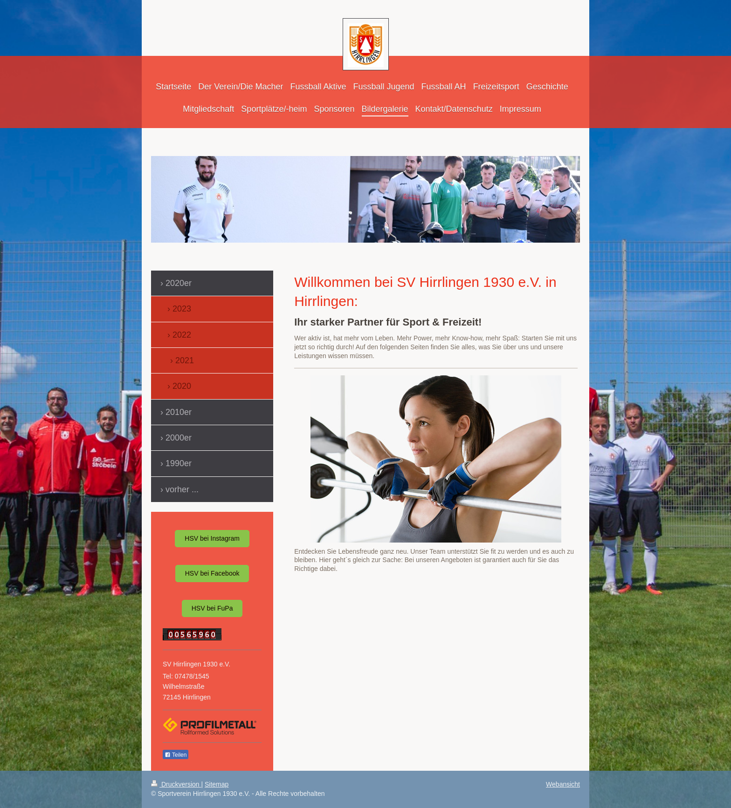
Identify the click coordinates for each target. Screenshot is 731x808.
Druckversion (176, 784)
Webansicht (563, 784)
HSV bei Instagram (212, 538)
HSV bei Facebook (212, 573)
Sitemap (216, 784)
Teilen (175, 755)
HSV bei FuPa (212, 608)
